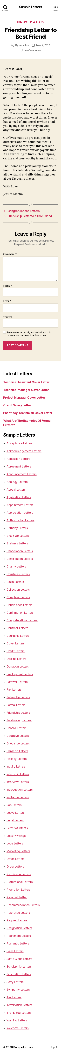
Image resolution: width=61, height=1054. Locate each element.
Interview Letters (18, 782)
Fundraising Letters (19, 720)
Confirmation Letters (20, 612)
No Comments (33, 50)
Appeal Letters (16, 489)
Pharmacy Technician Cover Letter (27, 413)
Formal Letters (16, 705)
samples (23, 45)
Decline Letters (16, 658)
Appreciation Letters (20, 512)
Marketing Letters (18, 851)
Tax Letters (14, 997)
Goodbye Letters (18, 735)
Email (7, 301)
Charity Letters (16, 566)
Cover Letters (16, 643)
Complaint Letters (18, 597)
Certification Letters (20, 558)
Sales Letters (15, 951)
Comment (10, 254)
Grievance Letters (18, 743)
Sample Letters (30, 7)
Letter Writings (16, 835)
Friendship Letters (30, 21)
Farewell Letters (17, 682)
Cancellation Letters (20, 551)
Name (7, 285)
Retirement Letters (19, 935)
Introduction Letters (20, 789)
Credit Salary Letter (17, 405)
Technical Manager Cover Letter (26, 390)
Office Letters (15, 859)
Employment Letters (20, 674)
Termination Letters (19, 1005)
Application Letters (19, 497)
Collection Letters (18, 589)
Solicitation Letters (19, 974)
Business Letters (17, 543)
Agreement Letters (19, 466)
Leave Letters (16, 812)
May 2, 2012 (43, 45)
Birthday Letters (17, 528)
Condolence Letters (19, 605)
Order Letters (15, 866)
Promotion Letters (18, 889)
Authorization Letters (20, 520)
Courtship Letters (18, 635)
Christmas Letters (18, 574)
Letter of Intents (17, 828)
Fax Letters (14, 689)
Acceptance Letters (19, 443)
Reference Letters (18, 912)
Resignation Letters (19, 928)
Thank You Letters (19, 1012)
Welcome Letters (18, 1028)
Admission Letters (18, 458)
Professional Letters (20, 882)
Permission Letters (19, 874)
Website (8, 316)
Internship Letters (18, 774)
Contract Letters (17, 628)
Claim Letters (15, 582)
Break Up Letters (18, 535)
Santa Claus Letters (19, 959)
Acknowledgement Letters (24, 451)
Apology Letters (17, 482)
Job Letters (14, 805)
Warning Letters (17, 1020)
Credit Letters (16, 651)
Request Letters (17, 920)
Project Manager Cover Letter (24, 397)
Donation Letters (18, 666)
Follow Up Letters (18, 697)
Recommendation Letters (23, 905)
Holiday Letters (17, 759)
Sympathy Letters (18, 989)
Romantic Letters (18, 943)
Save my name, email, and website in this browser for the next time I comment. (29, 334)
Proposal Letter (17, 897)
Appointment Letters (20, 505)
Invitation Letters (18, 797)
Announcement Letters (22, 474)
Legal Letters (15, 820)
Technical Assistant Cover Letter (26, 382)
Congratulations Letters (22, 620)
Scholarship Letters (19, 966)
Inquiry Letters (16, 766)
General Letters (17, 728)
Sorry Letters (15, 982)
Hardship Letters (17, 751)
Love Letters (15, 843)
